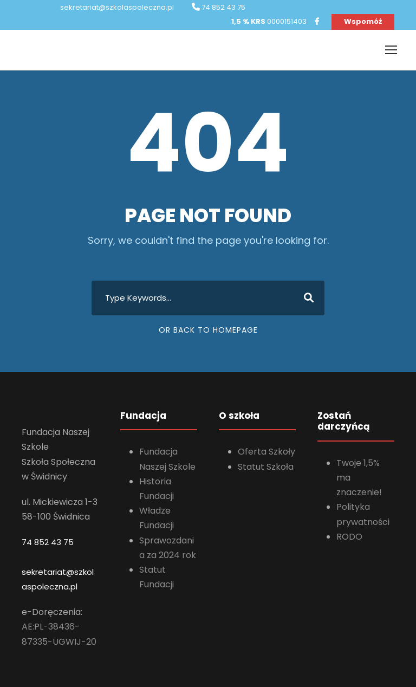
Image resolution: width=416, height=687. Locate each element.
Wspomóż (363, 21)
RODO (349, 536)
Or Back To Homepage (208, 330)
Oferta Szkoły (266, 451)
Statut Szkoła (266, 467)
